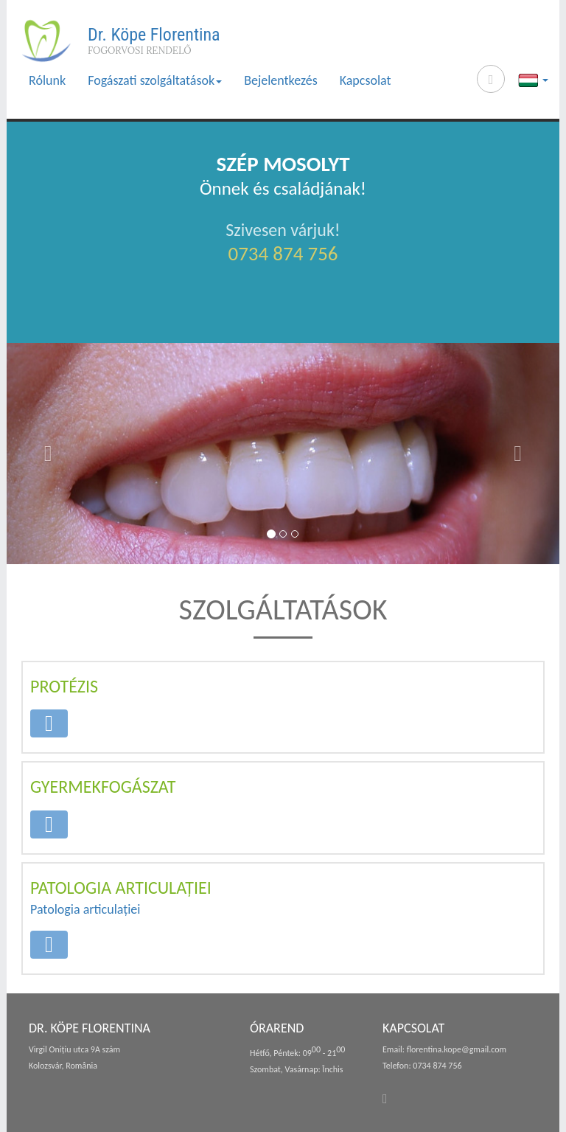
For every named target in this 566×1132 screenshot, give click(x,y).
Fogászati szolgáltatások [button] (155, 80)
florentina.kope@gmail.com (456, 1049)
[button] (48, 453)
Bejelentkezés (281, 80)
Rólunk (47, 80)
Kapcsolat (365, 80)
